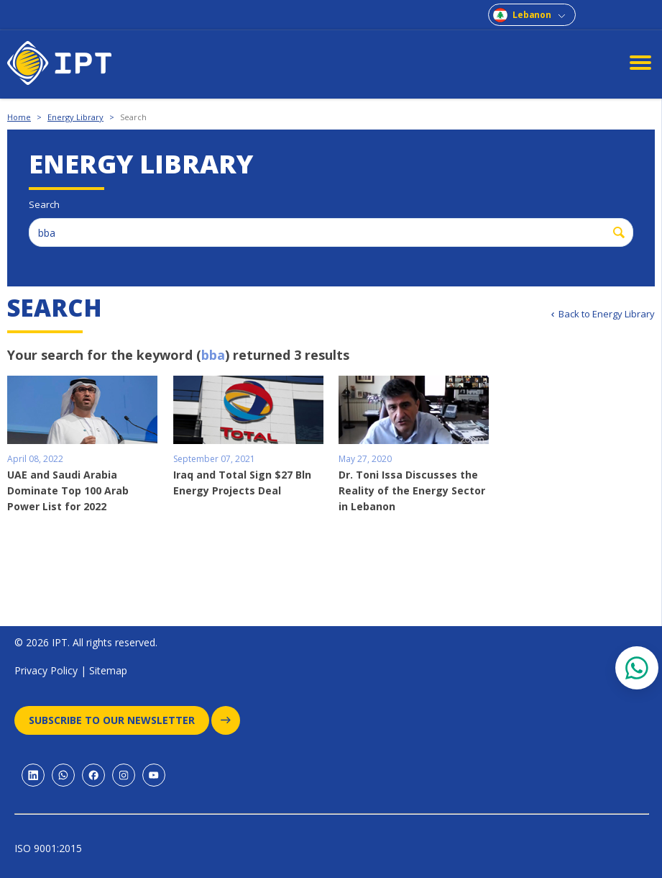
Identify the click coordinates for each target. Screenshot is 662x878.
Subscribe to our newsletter (119, 720)
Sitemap (108, 670)
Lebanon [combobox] (531, 15)
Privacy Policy (46, 670)
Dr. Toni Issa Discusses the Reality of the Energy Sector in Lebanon (412, 490)
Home (19, 117)
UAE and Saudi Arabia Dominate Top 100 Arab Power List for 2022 (68, 490)
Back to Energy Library (606, 313)
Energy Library (75, 117)
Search (133, 117)
